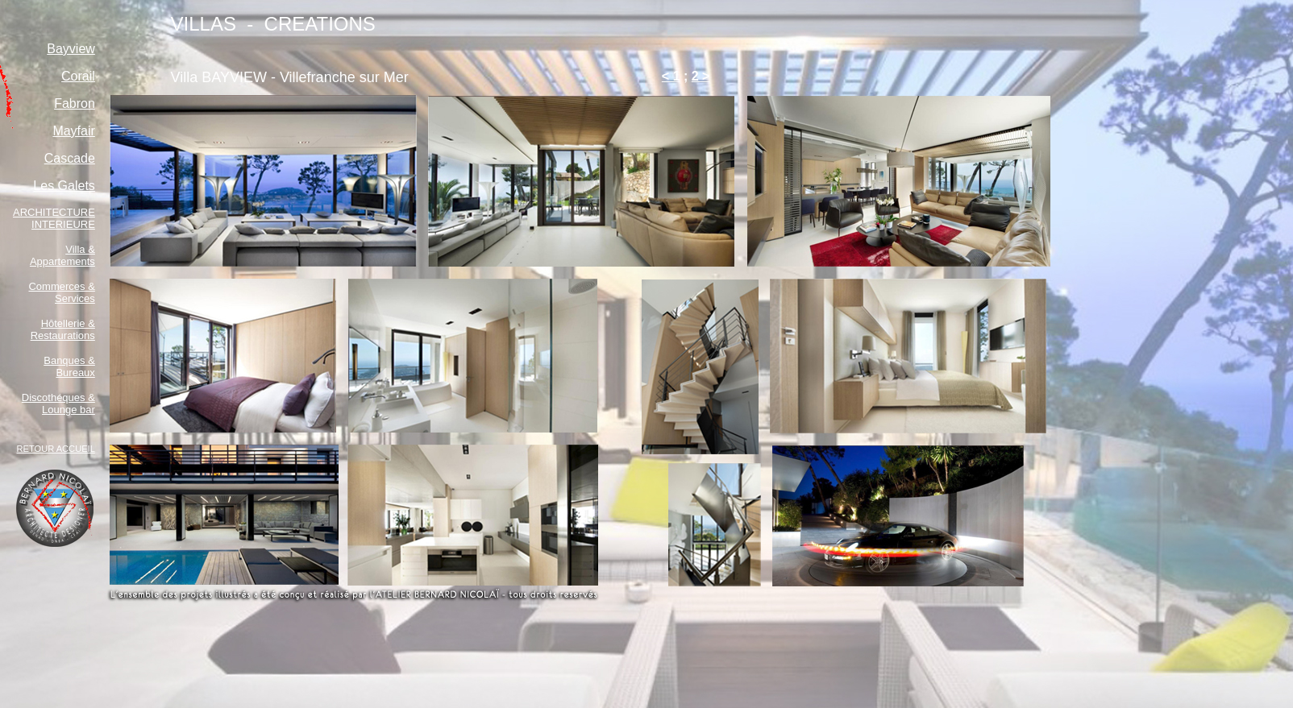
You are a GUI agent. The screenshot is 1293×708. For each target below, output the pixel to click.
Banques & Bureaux (69, 366)
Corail (78, 76)
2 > (701, 76)
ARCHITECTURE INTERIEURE (54, 218)
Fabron (74, 103)
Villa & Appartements (62, 255)
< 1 (671, 76)
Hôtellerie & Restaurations (63, 329)
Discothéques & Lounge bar (58, 403)
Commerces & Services (61, 292)
